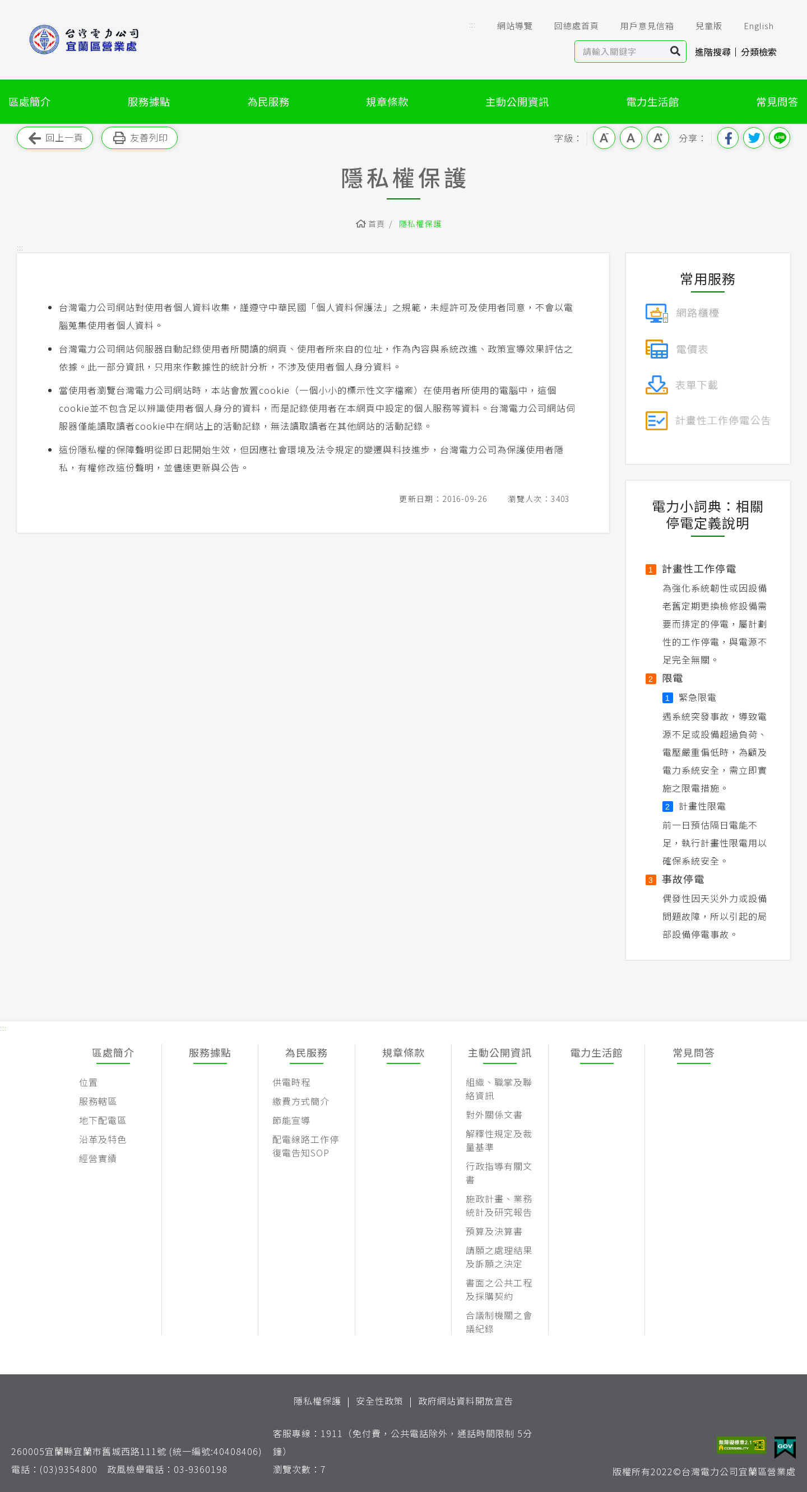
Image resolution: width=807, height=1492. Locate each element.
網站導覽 (507, 26)
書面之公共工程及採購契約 (499, 1289)
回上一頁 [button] (55, 138)
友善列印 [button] (139, 138)
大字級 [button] (658, 138)
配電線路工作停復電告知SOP (305, 1145)
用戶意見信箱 (639, 26)
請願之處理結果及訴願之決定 (499, 1256)
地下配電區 (103, 1120)
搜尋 (675, 51)
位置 (88, 1082)
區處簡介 (29, 101)
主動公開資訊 (517, 101)
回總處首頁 (569, 26)
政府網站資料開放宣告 (465, 1400)
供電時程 (291, 1082)
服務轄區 (98, 1101)
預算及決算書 (494, 1231)
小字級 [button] (604, 138)
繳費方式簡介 (301, 1101)
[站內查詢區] (620, 51)
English (751, 26)
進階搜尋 (713, 51)
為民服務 (268, 101)
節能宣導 (291, 1120)
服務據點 (149, 101)
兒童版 (701, 26)
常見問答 (777, 101)
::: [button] (472, 24)
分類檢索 (759, 51)
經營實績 (98, 1158)
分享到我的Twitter (753, 137)
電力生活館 (652, 101)
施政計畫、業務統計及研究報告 (499, 1205)
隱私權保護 (420, 223)
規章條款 (387, 101)
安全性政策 (380, 1400)
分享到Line (779, 137)
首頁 (377, 223)
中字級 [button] (631, 138)
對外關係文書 (494, 1114)
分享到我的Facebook (728, 137)
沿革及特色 (103, 1139)
